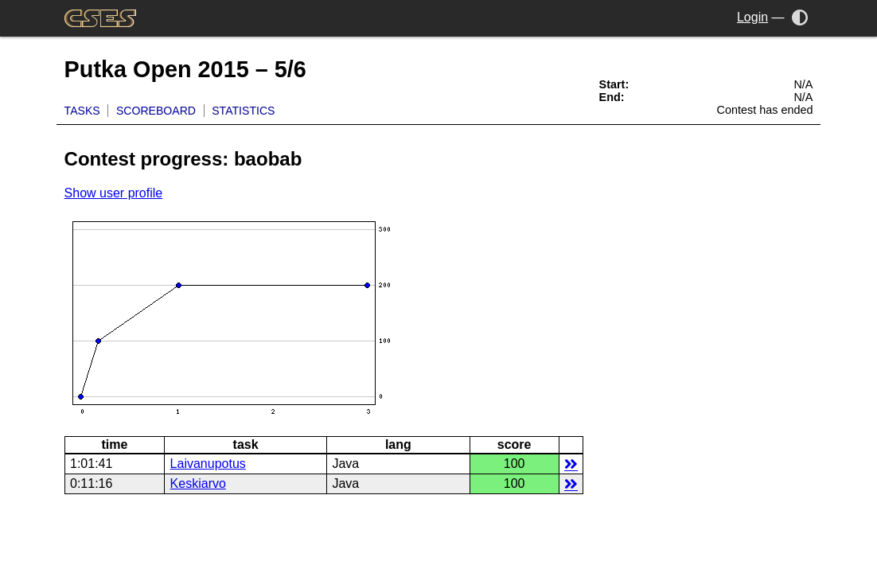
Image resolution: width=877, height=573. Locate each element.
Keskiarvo (198, 483)
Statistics (243, 110)
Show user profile (113, 193)
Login (752, 17)
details (571, 463)
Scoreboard (156, 110)
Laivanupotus (208, 463)
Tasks (82, 110)
